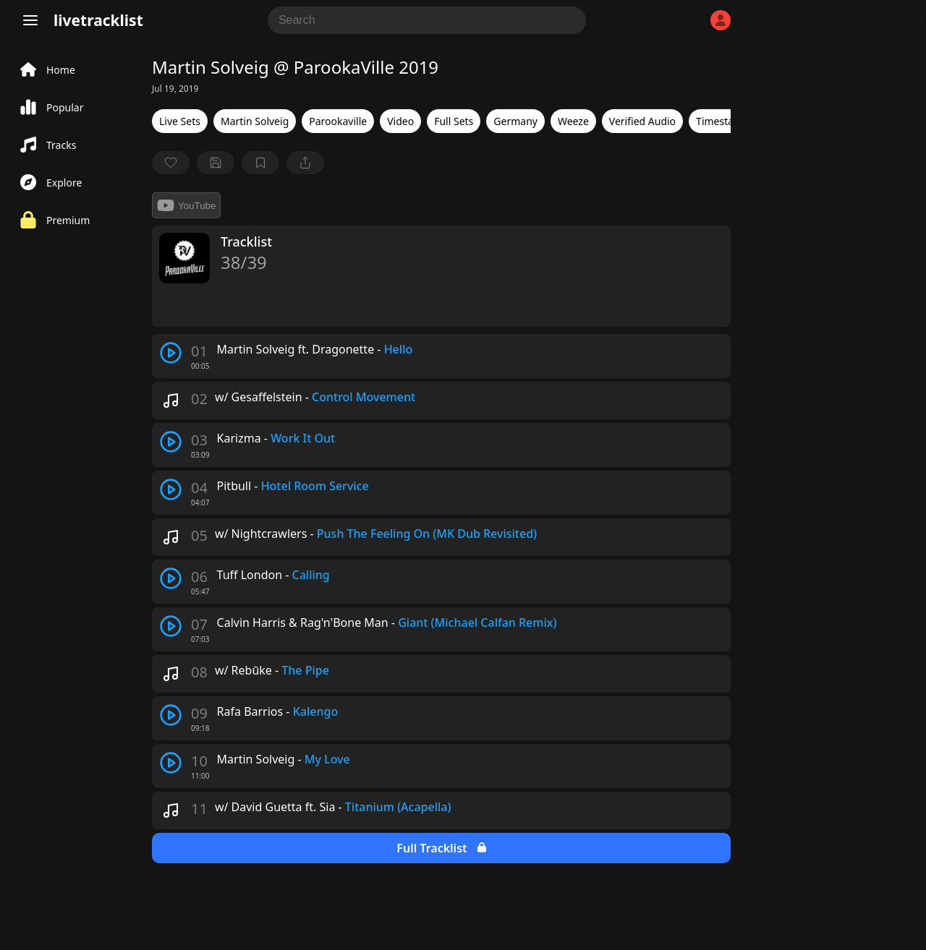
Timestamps (725, 121)
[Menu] (30, 20)
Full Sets (453, 121)
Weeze (573, 121)
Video (400, 121)
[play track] (170, 352)
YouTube (186, 205)
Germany (515, 121)
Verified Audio (642, 121)
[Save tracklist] (215, 162)
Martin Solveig (255, 121)
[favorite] (171, 162)
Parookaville (338, 121)
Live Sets (179, 121)
